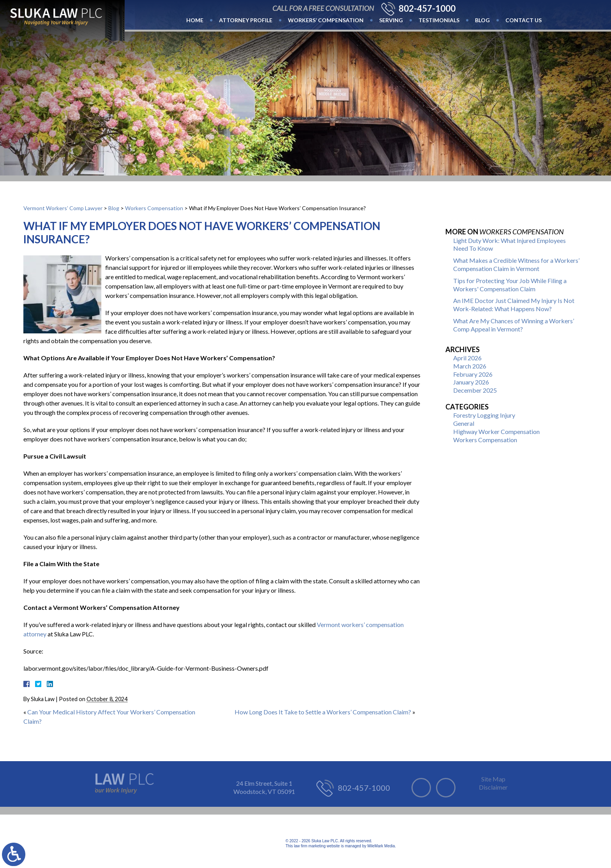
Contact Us (523, 20)
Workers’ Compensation (326, 20)
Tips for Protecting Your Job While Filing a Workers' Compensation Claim (510, 284)
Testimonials (439, 20)
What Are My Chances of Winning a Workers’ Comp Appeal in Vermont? (513, 325)
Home (194, 20)
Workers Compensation (154, 208)
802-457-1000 (427, 8)
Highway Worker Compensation (496, 431)
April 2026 (467, 357)
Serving (391, 20)
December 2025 (475, 390)
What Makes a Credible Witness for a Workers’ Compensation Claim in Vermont (516, 264)
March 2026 (469, 366)
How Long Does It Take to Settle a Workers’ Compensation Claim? (323, 712)
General (463, 423)
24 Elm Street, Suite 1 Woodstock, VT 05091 (264, 787)
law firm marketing (309, 846)
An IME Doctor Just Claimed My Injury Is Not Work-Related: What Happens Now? (513, 304)
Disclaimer (493, 787)
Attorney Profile (245, 20)
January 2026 (471, 382)
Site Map (493, 779)
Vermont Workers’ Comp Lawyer (62, 208)
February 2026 (473, 374)
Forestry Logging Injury (484, 415)
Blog (482, 20)
